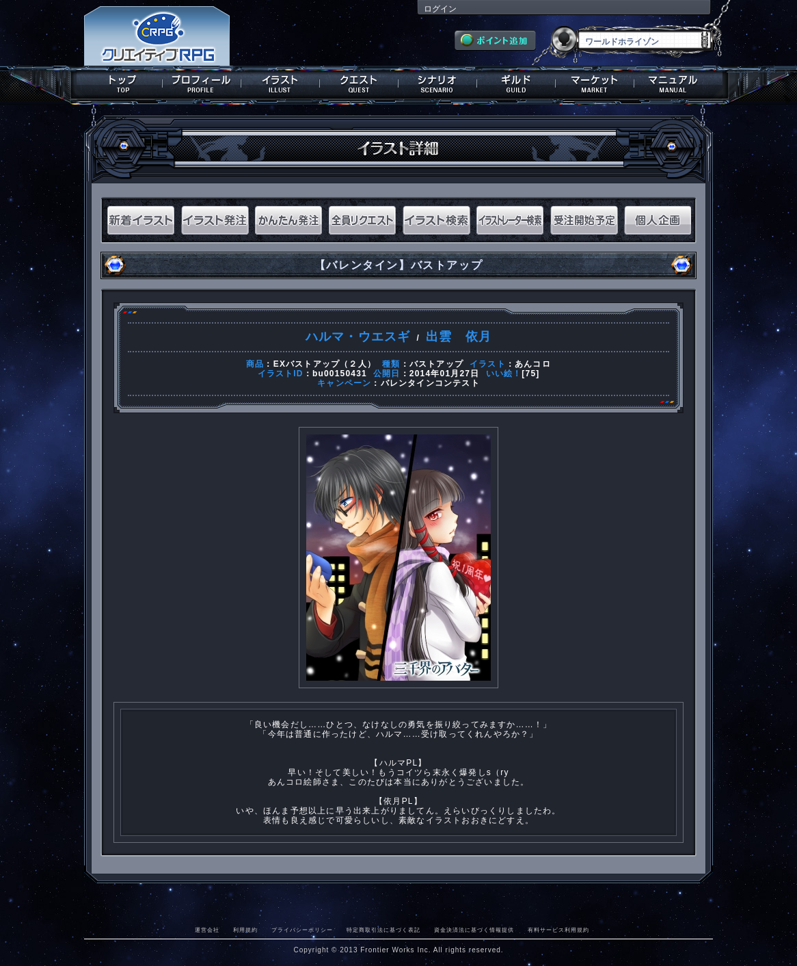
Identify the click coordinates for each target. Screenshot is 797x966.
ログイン (440, 9)
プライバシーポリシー (302, 929)
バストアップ (436, 364)
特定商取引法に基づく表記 (383, 929)
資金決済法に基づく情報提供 (474, 929)
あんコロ (533, 364)
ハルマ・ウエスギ (358, 336)
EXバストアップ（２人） (324, 364)
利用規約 (245, 929)
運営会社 (207, 929)
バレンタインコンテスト (430, 383)
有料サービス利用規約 (558, 929)
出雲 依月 (458, 336)
